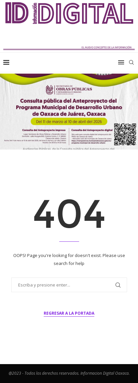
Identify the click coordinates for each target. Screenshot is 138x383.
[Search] (131, 62)
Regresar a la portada (69, 313)
